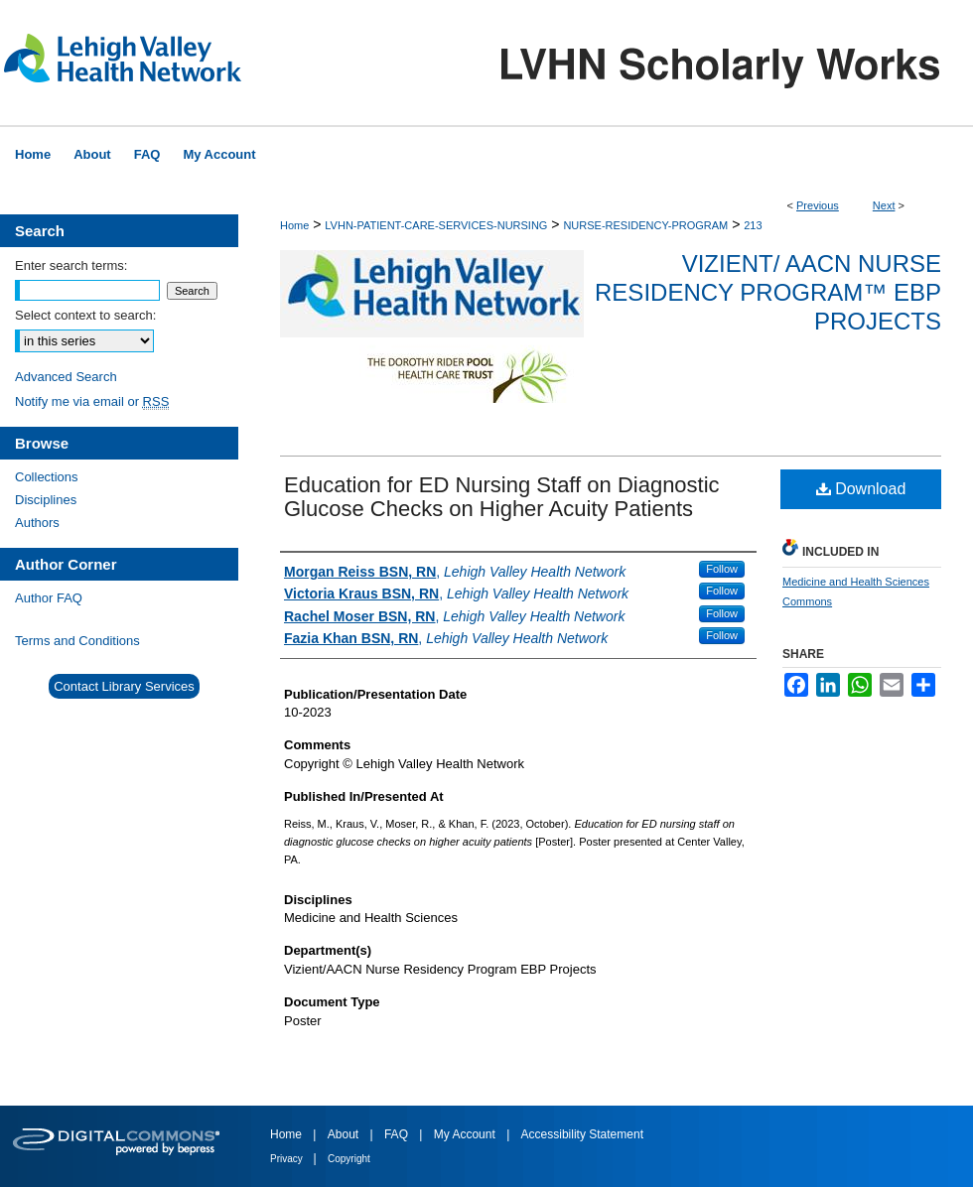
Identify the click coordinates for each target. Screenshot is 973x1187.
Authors (37, 522)
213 (753, 225)
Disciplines (45, 499)
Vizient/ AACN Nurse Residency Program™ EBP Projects (768, 292)
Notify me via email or (92, 401)
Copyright (349, 1158)
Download (861, 488)
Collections (46, 476)
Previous (817, 205)
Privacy (288, 1158)
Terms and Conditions (77, 640)
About (345, 1134)
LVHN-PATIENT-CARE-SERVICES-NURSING (436, 225)
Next (884, 205)
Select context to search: (85, 315)
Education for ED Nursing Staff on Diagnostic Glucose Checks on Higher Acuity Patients (502, 496)
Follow (722, 569)
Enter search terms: (71, 265)
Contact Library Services (124, 686)
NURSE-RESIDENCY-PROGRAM (645, 225)
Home (294, 225)
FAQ (397, 1134)
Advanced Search (66, 376)
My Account (466, 1134)
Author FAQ (48, 598)
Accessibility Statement (582, 1134)
